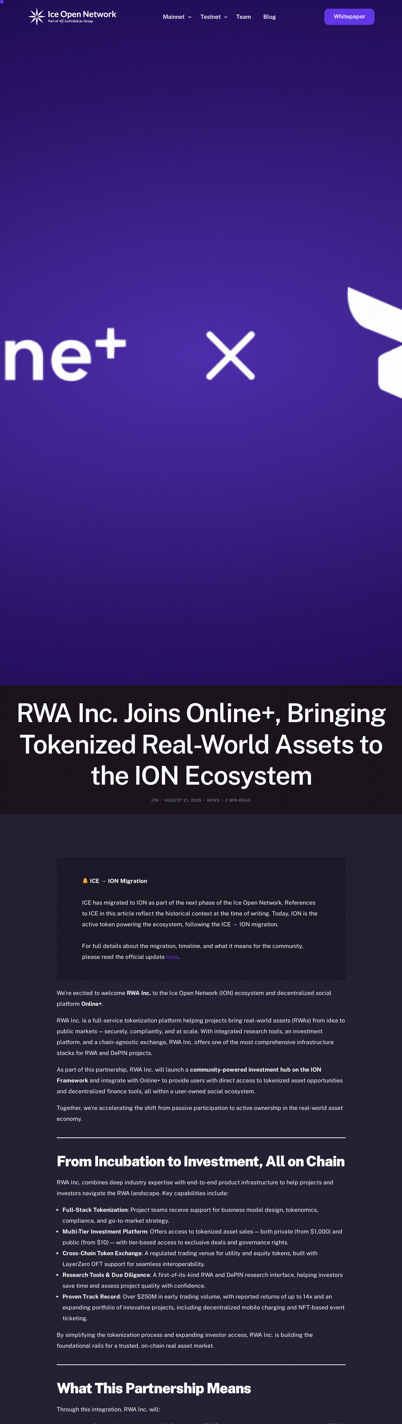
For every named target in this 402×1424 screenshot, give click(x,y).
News (213, 800)
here (172, 956)
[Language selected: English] (218, 1417)
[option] (51, 1417)
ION (155, 800)
